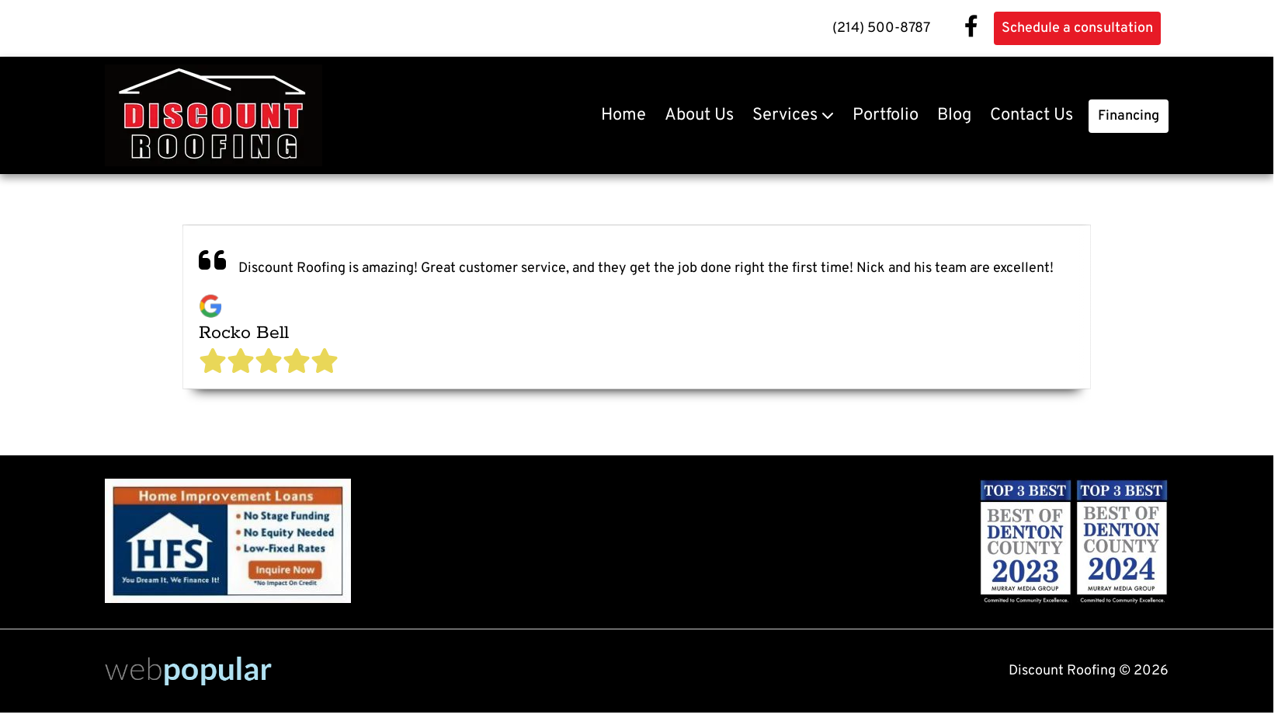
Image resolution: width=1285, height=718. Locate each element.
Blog (954, 115)
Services (785, 115)
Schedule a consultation (1077, 28)
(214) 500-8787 (881, 28)
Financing (1128, 116)
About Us (699, 115)
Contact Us (1031, 115)
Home (623, 115)
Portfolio (886, 115)
